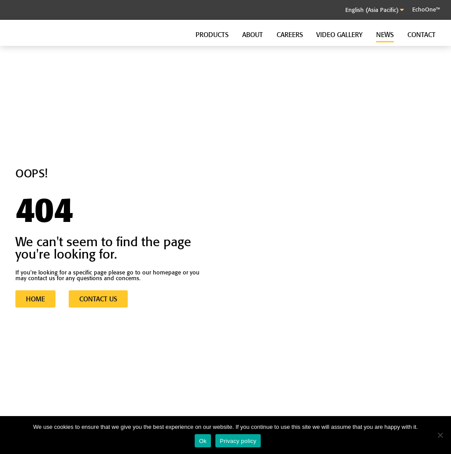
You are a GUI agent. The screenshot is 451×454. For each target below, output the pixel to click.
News (385, 34)
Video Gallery (339, 34)
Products (212, 34)
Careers (290, 34)
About (252, 34)
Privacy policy (238, 441)
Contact (421, 34)
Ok (203, 441)
